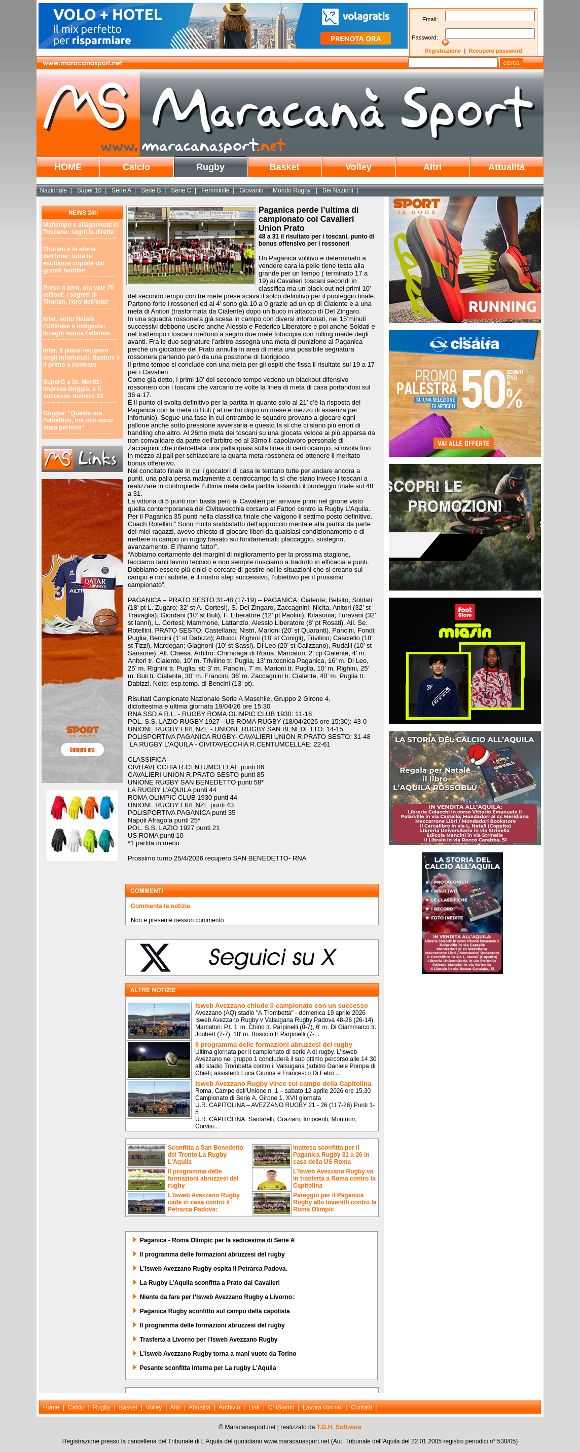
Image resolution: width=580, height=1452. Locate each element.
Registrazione (442, 51)
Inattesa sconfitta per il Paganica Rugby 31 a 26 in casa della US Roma (331, 1154)
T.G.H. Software (339, 1427)
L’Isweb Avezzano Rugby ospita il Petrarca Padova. (213, 1268)
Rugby (210, 167)
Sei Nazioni (337, 190)
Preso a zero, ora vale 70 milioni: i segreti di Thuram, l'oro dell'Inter (78, 294)
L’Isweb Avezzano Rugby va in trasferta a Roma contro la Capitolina (334, 1178)
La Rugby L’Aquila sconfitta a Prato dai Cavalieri (210, 1282)
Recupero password (495, 51)
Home (51, 1407)
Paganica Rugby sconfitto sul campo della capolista (215, 1311)
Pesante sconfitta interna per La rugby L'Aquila (208, 1367)
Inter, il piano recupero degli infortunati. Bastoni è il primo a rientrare (81, 357)
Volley (358, 167)
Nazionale (53, 190)
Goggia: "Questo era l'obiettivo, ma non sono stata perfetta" (78, 420)
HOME (68, 167)
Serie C (181, 190)
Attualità (506, 167)
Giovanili (251, 190)
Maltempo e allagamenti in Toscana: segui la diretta (81, 228)
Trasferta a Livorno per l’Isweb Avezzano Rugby (209, 1339)
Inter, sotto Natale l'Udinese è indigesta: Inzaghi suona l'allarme (76, 326)
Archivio (229, 1407)
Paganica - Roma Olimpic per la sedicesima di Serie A (217, 1240)
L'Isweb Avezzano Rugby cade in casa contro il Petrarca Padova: (204, 1202)
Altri (432, 167)
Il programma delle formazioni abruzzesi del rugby (273, 1044)
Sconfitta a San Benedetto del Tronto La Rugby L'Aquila (205, 1154)
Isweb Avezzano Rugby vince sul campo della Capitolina (283, 1083)
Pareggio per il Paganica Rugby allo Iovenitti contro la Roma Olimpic (335, 1202)
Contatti (361, 1407)
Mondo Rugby (292, 190)
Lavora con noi (323, 1407)
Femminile (215, 190)
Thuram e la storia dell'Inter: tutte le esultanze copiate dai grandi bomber (73, 260)
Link (254, 1407)
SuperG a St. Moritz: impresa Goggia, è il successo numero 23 (73, 389)
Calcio (136, 167)
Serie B (151, 190)
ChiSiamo (281, 1407)
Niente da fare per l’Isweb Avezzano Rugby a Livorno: (217, 1297)
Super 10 (89, 190)
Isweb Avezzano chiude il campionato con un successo (281, 1005)
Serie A (121, 190)
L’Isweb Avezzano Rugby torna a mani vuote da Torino (218, 1353)
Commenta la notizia (160, 906)
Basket (284, 167)
